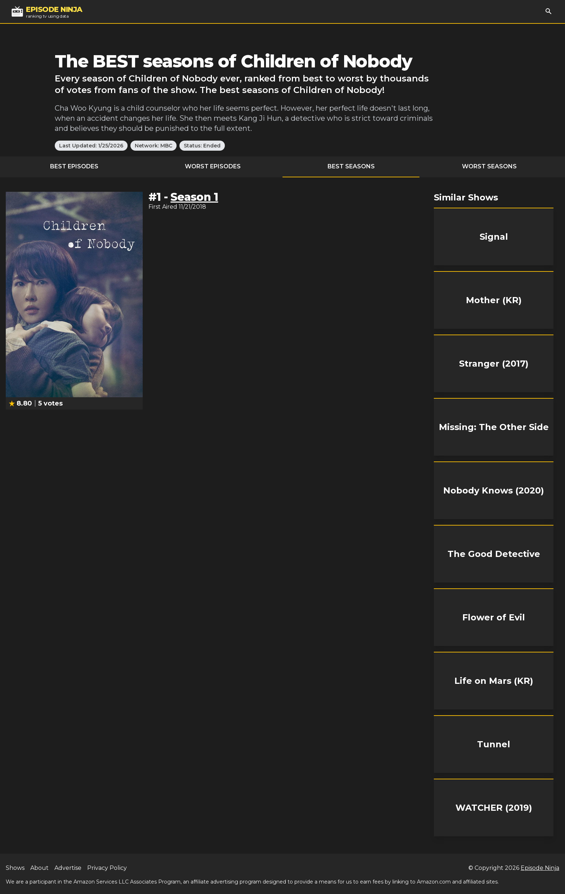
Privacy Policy (107, 867)
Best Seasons (351, 166)
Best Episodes (74, 166)
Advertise (67, 867)
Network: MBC (153, 145)
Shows (15, 867)
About (39, 867)
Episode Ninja (540, 867)
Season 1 (194, 197)
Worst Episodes (213, 166)
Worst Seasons (489, 166)
